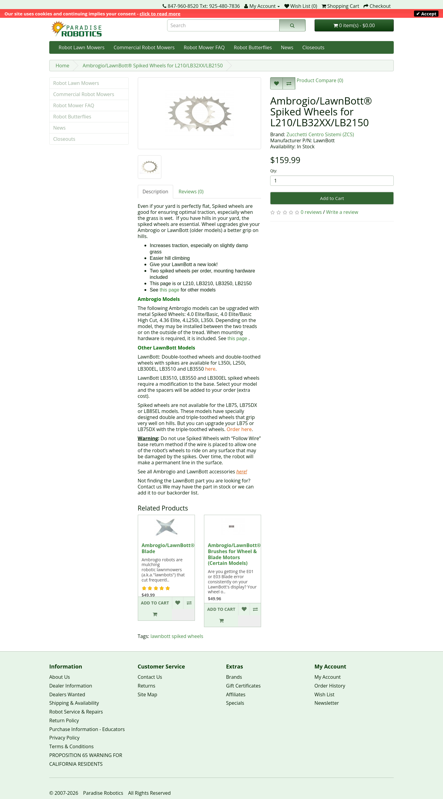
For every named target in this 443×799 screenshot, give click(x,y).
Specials (235, 703)
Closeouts (313, 47)
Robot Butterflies (253, 47)
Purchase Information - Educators (87, 729)
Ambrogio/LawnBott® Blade (168, 548)
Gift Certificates (243, 685)
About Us (59, 677)
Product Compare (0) (319, 80)
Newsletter (327, 703)
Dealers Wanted (67, 694)
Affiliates (235, 694)
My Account (328, 677)
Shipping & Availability (74, 703)
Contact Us (150, 677)
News (287, 47)
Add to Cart (332, 198)
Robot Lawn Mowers (82, 47)
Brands (234, 677)
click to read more (160, 14)
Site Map (147, 694)
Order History (330, 685)
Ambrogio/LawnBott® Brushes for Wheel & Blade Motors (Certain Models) (234, 554)
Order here (239, 429)
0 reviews (311, 212)
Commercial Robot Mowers (144, 47)
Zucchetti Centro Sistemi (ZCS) (320, 134)
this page (169, 289)
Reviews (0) (191, 191)
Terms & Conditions (71, 746)
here (210, 369)
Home (62, 65)
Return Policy (64, 720)
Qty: (273, 170)
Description (155, 191)
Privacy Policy (64, 737)
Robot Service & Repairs (76, 711)
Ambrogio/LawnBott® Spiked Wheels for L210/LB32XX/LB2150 (152, 65)
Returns (146, 685)
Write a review (342, 212)
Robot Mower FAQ (204, 47)
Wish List (325, 694)
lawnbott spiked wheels (176, 636)
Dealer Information (70, 685)
